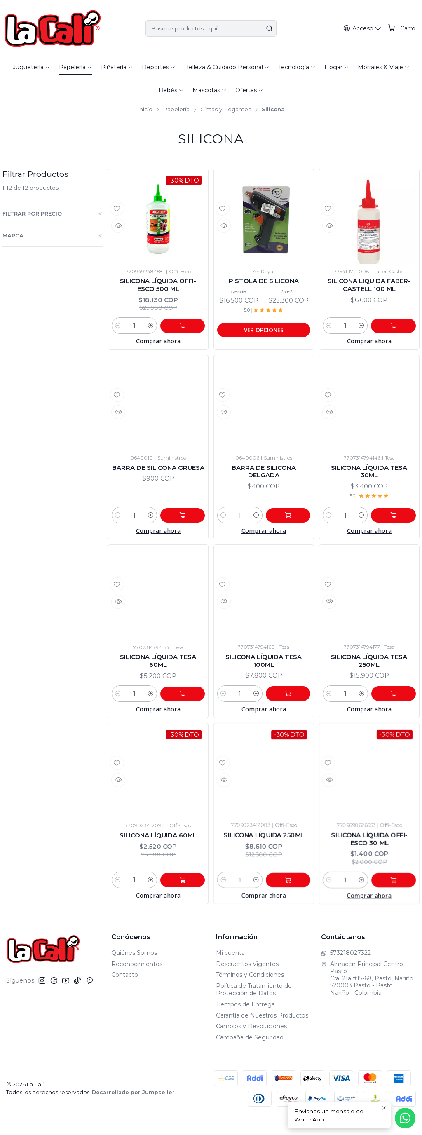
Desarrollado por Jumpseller (133, 1108)
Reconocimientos (136, 980)
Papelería (176, 110)
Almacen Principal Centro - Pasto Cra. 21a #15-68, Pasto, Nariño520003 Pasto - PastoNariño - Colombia (367, 994)
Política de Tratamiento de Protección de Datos (254, 1006)
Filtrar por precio (52, 213)
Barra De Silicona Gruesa (158, 481)
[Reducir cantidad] (118, 330)
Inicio (144, 110)
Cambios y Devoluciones (251, 1042)
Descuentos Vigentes (247, 980)
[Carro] (402, 29)
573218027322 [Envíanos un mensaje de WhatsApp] (346, 969)
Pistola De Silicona (263, 282)
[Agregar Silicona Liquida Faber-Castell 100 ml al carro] (397, 329)
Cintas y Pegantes (225, 110)
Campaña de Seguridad (250, 1054)
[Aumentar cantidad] (158, 330)
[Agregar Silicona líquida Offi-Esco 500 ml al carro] (186, 329)
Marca (52, 235)
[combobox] (210, 28)
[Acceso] (364, 29)
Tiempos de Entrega (245, 1020)
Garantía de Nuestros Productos (262, 1031)
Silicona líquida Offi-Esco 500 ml (158, 287)
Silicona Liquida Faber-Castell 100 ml (369, 287)
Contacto (124, 991)
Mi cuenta (230, 969)
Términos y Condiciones (250, 991)
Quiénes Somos (134, 969)
